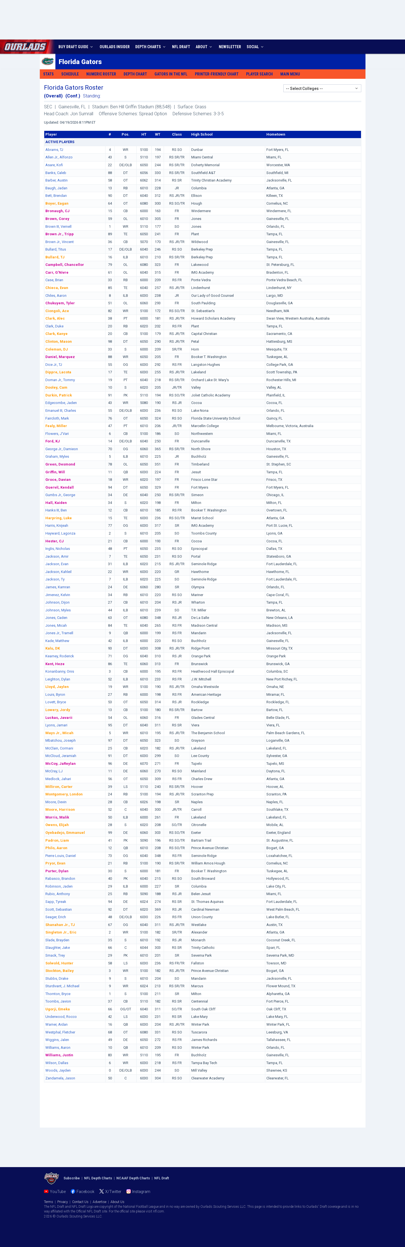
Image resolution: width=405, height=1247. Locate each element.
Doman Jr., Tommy (60, 380)
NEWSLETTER (230, 47)
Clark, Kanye (56, 334)
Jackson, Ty (55, 579)
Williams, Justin (59, 1055)
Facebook (85, 1191)
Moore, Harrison (60, 809)
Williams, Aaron (57, 1047)
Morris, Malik (57, 817)
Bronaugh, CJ (57, 211)
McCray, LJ (54, 771)
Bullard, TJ (55, 257)
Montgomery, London (64, 794)
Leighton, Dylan (57, 679)
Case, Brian (54, 280)
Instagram (141, 1191)
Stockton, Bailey (59, 971)
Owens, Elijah (57, 825)
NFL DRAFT (181, 47)
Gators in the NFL (170, 74)
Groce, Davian (58, 479)
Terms (48, 1202)
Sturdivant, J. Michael (62, 986)
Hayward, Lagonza (60, 533)
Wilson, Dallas (56, 1063)
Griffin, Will (55, 472)
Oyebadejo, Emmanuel (65, 832)
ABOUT (204, 47)
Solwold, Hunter (59, 963)
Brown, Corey (57, 219)
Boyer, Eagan (56, 203)
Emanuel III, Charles (60, 410)
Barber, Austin (56, 180)
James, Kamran (57, 587)
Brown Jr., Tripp (59, 234)
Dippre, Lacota (58, 372)
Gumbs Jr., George (60, 495)
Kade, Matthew (57, 641)
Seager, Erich (55, 917)
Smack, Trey (55, 955)
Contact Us (80, 1202)
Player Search (259, 74)
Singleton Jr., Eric (61, 932)
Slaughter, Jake (57, 947)
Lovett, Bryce (55, 702)
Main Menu (290, 74)
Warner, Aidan (56, 1024)
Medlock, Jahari (58, 779)
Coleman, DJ (56, 349)
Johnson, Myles (58, 610)
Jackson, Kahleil (58, 572)
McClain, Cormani (59, 748)
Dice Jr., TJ (53, 364)
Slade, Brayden (57, 940)
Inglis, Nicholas (57, 549)
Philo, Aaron (56, 848)
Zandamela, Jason (60, 1078)
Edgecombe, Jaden (61, 403)
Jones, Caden (56, 618)
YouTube (58, 1191)
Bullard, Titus (55, 249)
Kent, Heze (55, 664)
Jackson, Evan (56, 564)
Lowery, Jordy (57, 710)
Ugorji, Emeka (57, 1009)
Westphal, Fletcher (60, 1032)
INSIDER (115, 47)
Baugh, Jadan (56, 188)
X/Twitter (113, 1191)
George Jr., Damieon (61, 449)
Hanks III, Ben (56, 510)
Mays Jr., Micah (59, 733)
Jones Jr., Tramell (59, 633)
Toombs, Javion (58, 1001)
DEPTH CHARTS (151, 47)
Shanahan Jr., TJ (60, 925)
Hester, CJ (54, 541)
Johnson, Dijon (57, 602)
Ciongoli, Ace (57, 311)
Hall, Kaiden (56, 503)
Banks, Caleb (55, 173)
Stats (48, 74)
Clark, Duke (54, 326)
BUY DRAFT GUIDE (76, 47)
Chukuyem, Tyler (60, 303)
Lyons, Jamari (56, 725)
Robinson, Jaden (59, 886)
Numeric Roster (101, 74)
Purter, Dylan (56, 871)
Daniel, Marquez (60, 357)
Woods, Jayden (58, 1070)
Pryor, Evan (55, 863)
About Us (117, 1202)
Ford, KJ (52, 441)
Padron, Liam (57, 840)
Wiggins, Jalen (57, 1040)
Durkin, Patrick (58, 395)
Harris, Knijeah (56, 525)
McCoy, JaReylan (60, 763)
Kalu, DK (52, 648)
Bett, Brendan (56, 195)
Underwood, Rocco (61, 1017)
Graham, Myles (57, 456)
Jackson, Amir (56, 556)
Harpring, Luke (58, 518)
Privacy (62, 1202)
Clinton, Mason (58, 341)
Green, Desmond (60, 464)
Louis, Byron (55, 694)
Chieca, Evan (56, 288)
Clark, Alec (55, 318)
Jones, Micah (56, 625)
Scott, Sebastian (58, 909)
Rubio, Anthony (57, 894)
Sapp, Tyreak (55, 902)
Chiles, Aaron (56, 295)
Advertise (99, 1202)
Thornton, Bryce (57, 994)
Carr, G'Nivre (56, 272)
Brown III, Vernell (58, 226)
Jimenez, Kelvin (57, 595)
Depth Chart (135, 74)
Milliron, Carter (59, 787)
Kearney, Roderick (59, 656)
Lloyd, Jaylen (57, 687)
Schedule (70, 74)
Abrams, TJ (54, 150)
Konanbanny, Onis (59, 671)
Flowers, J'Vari (57, 434)
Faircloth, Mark (57, 418)
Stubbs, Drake (56, 978)
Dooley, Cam (56, 387)
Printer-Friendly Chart (217, 74)
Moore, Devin (56, 802)
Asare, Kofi (54, 165)
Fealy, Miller (56, 426)
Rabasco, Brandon (60, 878)
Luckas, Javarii (58, 718)
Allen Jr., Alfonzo (59, 157)
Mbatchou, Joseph (60, 740)
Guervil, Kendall (59, 487)
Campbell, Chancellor (64, 265)
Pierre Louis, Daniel (60, 856)
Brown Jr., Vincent (59, 242)
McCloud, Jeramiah (60, 756)
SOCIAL (256, 47)
